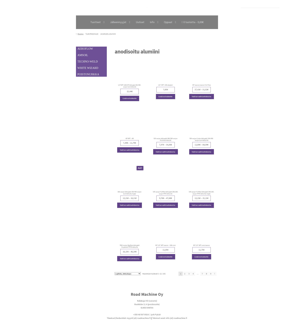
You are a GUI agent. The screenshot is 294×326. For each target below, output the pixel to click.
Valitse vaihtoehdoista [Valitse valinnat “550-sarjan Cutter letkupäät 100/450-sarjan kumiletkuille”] (201, 152)
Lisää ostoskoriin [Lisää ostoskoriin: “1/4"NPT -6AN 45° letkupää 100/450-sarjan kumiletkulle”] (130, 98)
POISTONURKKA (88, 74)
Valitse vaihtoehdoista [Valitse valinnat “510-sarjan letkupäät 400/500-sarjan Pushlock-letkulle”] (165, 152)
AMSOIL (82, 55)
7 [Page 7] (202, 274)
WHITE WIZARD (87, 68)
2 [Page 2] (184, 274)
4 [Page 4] (193, 274)
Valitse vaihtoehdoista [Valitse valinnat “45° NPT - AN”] (129, 150)
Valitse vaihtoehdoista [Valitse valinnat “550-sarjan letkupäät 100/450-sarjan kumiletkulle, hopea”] (129, 205)
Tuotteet (95, 22)
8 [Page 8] (206, 274)
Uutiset (140, 22)
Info (152, 22)
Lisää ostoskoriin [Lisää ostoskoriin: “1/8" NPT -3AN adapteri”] (165, 96)
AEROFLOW (85, 48)
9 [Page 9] (210, 274)
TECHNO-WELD (87, 61)
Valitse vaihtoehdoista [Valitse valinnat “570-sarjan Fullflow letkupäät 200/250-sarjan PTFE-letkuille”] (165, 205)
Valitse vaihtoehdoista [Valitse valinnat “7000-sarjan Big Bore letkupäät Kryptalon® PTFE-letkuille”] (129, 258)
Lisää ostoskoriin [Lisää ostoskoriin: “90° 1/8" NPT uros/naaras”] (201, 257)
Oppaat (168, 22)
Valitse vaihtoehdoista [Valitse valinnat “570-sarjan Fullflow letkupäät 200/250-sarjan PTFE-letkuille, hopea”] (201, 205)
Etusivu (80, 34)
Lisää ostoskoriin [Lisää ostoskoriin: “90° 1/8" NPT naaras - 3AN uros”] (165, 257)
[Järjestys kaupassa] (128, 273)
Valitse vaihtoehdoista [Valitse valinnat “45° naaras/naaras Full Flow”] (201, 96)
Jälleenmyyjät (118, 22)
